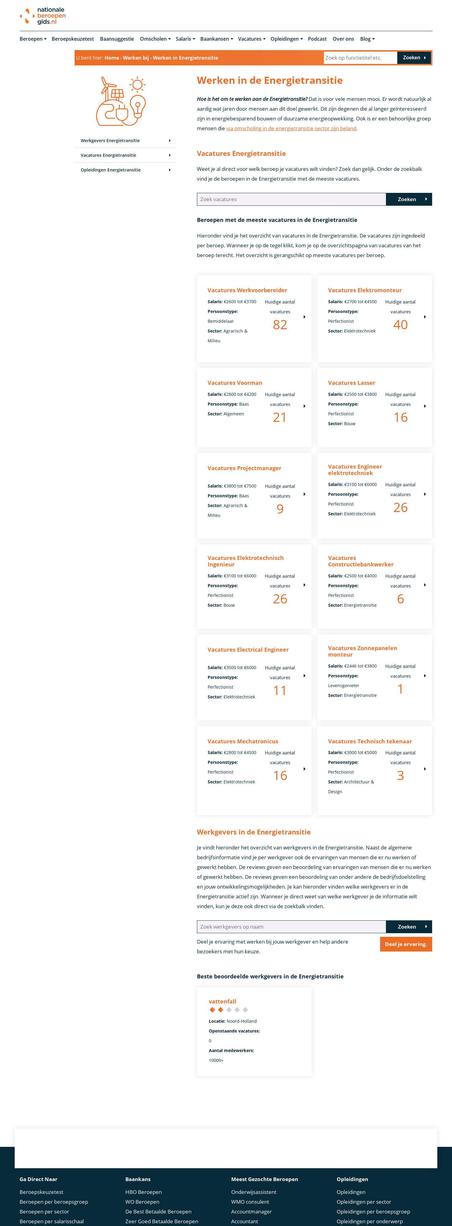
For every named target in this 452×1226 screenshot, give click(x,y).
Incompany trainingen (363, 1206)
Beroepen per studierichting (53, 1206)
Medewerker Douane (256, 1196)
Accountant (244, 1167)
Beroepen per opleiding (48, 1177)
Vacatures (249, 39)
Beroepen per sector (44, 1157)
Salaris (183, 39)
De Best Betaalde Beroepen (158, 1157)
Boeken (346, 1216)
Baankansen (214, 39)
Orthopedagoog (250, 1187)
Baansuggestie (117, 39)
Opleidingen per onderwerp (370, 1167)
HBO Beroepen (143, 1138)
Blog (365, 39)
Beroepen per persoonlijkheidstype (62, 1196)
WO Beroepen (142, 1147)
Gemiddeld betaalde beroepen (161, 1206)
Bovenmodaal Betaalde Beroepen (165, 1196)
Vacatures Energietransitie (108, 155)
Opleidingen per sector (364, 1147)
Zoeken (411, 57)
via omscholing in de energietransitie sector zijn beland (291, 128)
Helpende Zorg (249, 1206)
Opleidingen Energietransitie (111, 170)
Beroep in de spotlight (46, 1216)
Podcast (317, 39)
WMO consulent (250, 1147)
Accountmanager (251, 1157)
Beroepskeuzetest (73, 39)
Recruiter (242, 1216)
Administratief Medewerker (264, 1177)
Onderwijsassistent (253, 1138)
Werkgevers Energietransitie (110, 141)
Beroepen (31, 39)
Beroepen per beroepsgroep (54, 1147)
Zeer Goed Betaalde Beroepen (161, 1167)
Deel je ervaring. (406, 900)
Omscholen (153, 39)
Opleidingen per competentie (372, 1177)
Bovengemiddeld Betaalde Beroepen (169, 1187)
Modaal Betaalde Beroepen (157, 1216)
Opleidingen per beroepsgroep (373, 1157)
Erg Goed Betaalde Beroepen (160, 1177)
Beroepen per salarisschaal (52, 1167)
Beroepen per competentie (52, 1187)
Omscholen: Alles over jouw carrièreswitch (370, 1192)
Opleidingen (285, 39)
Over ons (343, 39)
